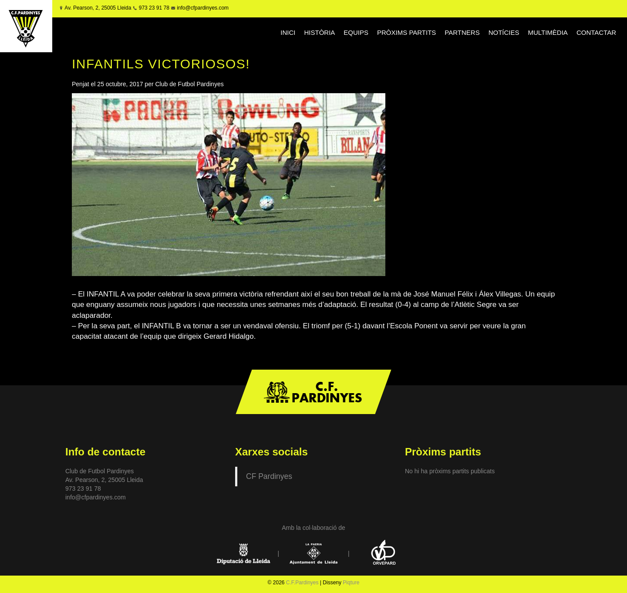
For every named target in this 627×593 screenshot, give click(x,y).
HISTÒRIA (319, 32)
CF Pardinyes (269, 476)
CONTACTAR (596, 32)
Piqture (351, 583)
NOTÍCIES (504, 32)
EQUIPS (356, 32)
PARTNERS (462, 32)
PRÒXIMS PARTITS (406, 32)
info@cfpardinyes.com (202, 8)
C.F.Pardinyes (302, 583)
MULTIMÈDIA (547, 32)
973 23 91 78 (154, 8)
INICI (287, 32)
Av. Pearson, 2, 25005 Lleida (97, 8)
